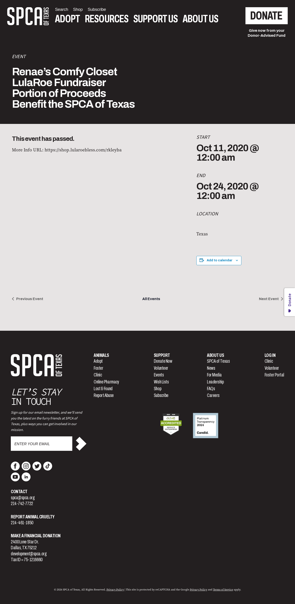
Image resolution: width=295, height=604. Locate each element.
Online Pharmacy (106, 382)
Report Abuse (104, 395)
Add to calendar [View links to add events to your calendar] (219, 260)
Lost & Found (103, 388)
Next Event (269, 299)
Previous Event (29, 299)
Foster (98, 368)
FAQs (211, 388)
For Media (214, 375)
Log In (270, 355)
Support (162, 355)
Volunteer (161, 368)
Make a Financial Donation (36, 535)
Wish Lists (161, 382)
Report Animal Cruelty (32, 517)
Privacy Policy (115, 589)
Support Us (155, 19)
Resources (106, 19)
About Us (200, 19)
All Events (151, 299)
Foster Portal (274, 375)
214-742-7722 (22, 503)
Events (159, 375)
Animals (101, 355)
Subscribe (161, 395)
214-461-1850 (22, 522)
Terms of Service (223, 589)
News (211, 368)
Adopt (67, 19)
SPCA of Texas (218, 361)
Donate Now (163, 361)
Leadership (215, 382)
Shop (157, 388)
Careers (213, 395)
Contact (19, 491)
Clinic (98, 375)
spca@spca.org (22, 497)
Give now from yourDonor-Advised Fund (267, 33)
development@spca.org (28, 553)
